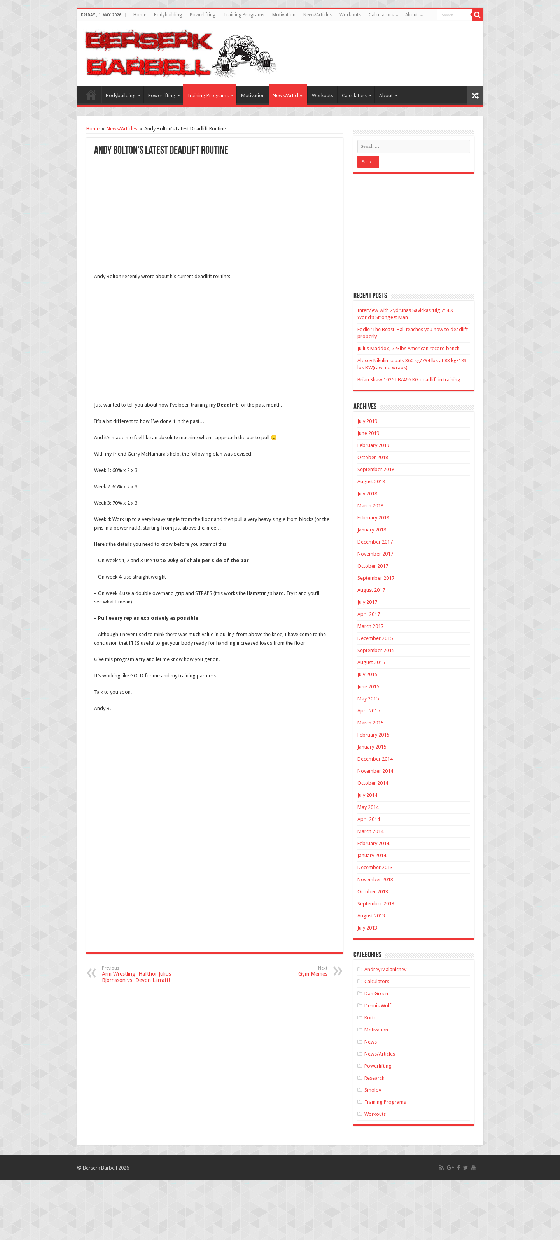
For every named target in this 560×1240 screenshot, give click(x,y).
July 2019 (367, 421)
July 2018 (367, 493)
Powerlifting (202, 15)
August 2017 (371, 590)
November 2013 (375, 879)
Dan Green (376, 993)
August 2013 (371, 916)
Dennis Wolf (377, 1005)
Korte (370, 1018)
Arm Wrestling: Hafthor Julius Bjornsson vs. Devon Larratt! (142, 974)
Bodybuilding (168, 15)
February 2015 (373, 735)
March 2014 (370, 831)
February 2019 (373, 445)
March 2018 (370, 506)
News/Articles (317, 15)
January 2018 (371, 530)
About (411, 15)
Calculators (381, 15)
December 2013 (375, 867)
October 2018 (372, 457)
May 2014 (368, 807)
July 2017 (367, 602)
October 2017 (372, 566)
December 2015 (375, 638)
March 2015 (370, 723)
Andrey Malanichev (385, 969)
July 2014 (367, 795)
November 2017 (375, 554)
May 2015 (368, 699)
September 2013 (375, 904)
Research (374, 1078)
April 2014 (368, 819)
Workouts (350, 15)
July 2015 (367, 674)
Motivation (284, 15)
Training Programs (243, 15)
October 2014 (372, 783)
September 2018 (375, 469)
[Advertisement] (214, 214)
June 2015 (368, 686)
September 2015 (375, 650)
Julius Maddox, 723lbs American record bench (408, 348)
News (370, 1042)
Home (139, 15)
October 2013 (372, 891)
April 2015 (368, 711)
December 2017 (375, 542)
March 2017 (370, 626)
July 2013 (367, 928)
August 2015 (371, 662)
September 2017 (375, 578)
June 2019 (368, 433)
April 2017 (368, 614)
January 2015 (371, 747)
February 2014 (373, 843)
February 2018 (373, 518)
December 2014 (375, 759)
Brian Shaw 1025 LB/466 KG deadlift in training (408, 379)
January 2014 (371, 855)
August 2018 (371, 481)
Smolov (372, 1090)
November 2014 (375, 771)
